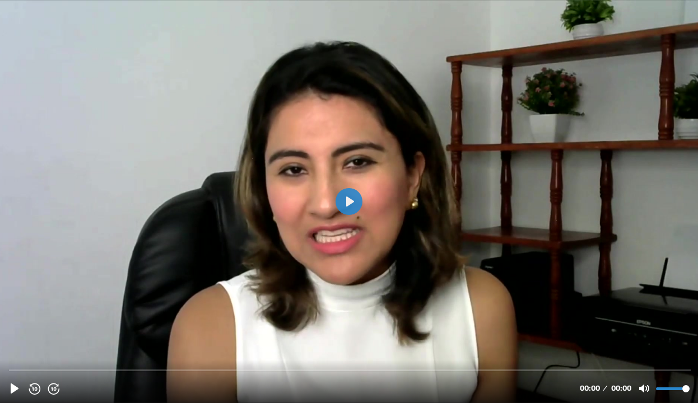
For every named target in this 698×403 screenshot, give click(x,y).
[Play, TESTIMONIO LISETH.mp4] (15, 388)
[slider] (350, 369)
